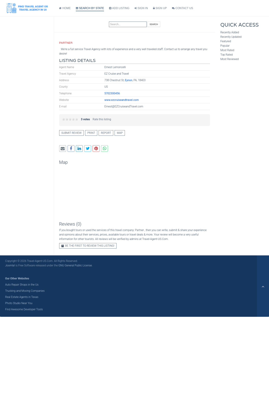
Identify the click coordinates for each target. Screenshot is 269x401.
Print (91, 132)
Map (120, 132)
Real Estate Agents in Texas (21, 297)
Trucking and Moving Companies (25, 290)
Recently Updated (230, 36)
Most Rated (227, 50)
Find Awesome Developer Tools (24, 309)
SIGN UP (160, 8)
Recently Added (229, 32)
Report (106, 132)
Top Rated (226, 54)
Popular (225, 45)
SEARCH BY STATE (90, 8)
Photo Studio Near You (18, 303)
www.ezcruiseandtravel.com (121, 100)
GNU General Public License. (76, 265)
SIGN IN (141, 8)
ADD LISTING (119, 8)
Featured (225, 41)
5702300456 (112, 93)
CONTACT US (182, 8)
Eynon (128, 80)
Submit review (71, 132)
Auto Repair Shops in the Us (21, 284)
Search (154, 24)
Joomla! (10, 265)
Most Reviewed (229, 59)
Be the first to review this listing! (87, 245)
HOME (65, 8)
